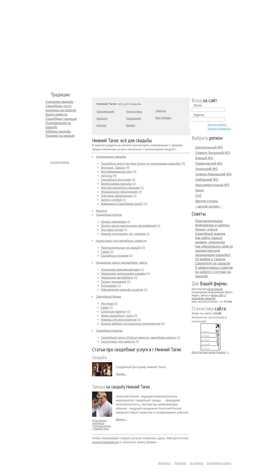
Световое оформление (116, 195)
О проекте (196, 463)
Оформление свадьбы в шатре (122, 289)
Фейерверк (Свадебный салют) (122, 203)
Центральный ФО (209, 147)
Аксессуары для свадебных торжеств (121, 240)
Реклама (180, 463)
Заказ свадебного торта (117, 315)
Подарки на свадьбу (60, 136)
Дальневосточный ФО (212, 185)
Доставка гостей (112, 229)
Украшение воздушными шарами (123, 273)
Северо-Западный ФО (212, 153)
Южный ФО (204, 158)
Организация (105, 111)
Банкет (130, 125)
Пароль (198, 115)
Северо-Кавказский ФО (213, 174)
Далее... (121, 374)
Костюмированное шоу (116, 171)
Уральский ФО (206, 169)
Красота (102, 118)
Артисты (106, 175)
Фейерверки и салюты (212, 225)
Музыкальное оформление (119, 191)
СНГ (198, 195)
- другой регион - (208, 206)
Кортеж (101, 125)
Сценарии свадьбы (59, 102)
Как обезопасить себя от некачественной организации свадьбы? (214, 250)
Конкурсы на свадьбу (61, 110)
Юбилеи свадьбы (58, 131)
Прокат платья (206, 229)
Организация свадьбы (111, 156)
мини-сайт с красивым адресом (209, 297)
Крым (199, 190)
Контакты (164, 463)
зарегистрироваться (105, 442)
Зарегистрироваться (219, 128)
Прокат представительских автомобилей (128, 225)
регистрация (215, 289)
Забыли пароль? (217, 124)
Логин (197, 105)
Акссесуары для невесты (118, 341)
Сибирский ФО (206, 179)
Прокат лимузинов (113, 221)
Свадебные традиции (61, 119)
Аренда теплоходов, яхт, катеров (123, 233)
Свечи (105, 251)
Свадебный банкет (108, 296)
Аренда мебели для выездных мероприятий (130, 323)
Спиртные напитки (113, 311)
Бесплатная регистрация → (210, 352)
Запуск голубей (111, 199)
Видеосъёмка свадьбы (116, 183)
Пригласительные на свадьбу (121, 247)
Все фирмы (163, 117)
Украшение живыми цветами (120, 269)
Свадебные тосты (59, 106)
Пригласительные (209, 221)
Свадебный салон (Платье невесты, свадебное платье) (138, 337)
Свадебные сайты (219, 463)
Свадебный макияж (210, 233)
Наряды (161, 110)
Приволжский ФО (208, 163)
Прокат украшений (113, 281)
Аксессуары (134, 111)
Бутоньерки (108, 285)
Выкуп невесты (56, 114)
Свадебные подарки (114, 255)
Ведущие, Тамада (113, 167)
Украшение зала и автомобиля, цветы (121, 262)
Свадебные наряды (109, 330)
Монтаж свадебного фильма (120, 187)
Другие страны (206, 201)
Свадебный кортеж (109, 214)
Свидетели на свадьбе (212, 263)
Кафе (104, 307)
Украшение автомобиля (117, 277)
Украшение (133, 118)
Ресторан (107, 303)
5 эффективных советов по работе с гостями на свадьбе (214, 272)
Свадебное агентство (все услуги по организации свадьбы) (141, 163)
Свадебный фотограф (116, 179)
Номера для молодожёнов (119, 319)
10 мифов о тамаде (210, 259)
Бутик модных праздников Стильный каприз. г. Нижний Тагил (102, 424)
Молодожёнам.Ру (47, 43)
